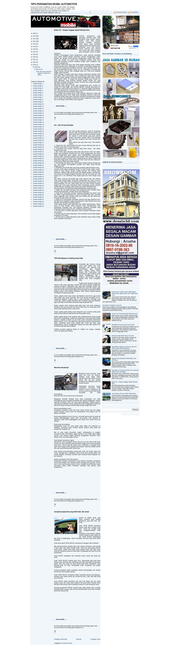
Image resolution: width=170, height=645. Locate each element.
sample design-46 (38, 185)
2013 (34, 44)
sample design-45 (38, 183)
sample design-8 (38, 99)
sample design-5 (38, 92)
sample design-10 (38, 104)
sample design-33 (38, 156)
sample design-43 (38, 179)
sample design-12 (38, 108)
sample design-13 (38, 111)
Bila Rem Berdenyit (61, 367)
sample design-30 (38, 149)
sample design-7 (38, 97)
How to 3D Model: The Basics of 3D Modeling (117, 54)
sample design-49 (38, 192)
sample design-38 (38, 167)
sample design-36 (38, 163)
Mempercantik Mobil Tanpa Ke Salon (123, 336)
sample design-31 (38, 151)
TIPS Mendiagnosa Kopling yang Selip (68, 258)
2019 (34, 54)
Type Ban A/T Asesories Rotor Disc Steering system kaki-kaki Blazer (125, 371)
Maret (36, 67)
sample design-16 (38, 117)
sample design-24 (38, 136)
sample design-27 (38, 142)
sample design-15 (38, 115)
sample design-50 (38, 195)
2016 (34, 49)
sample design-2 (38, 86)
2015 (34, 46)
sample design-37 (38, 165)
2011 (34, 38)
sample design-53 (38, 201)
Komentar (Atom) (67, 643)
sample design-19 (38, 124)
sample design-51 (38, 197)
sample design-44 (38, 181)
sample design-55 (38, 206)
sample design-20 (38, 127)
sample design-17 (38, 120)
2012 (34, 41)
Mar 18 (38, 69)
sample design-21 (38, 129)
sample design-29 (38, 147)
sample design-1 (38, 83)
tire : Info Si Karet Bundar (63, 125)
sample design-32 (38, 154)
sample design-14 (38, 113)
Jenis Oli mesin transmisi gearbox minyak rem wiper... (43, 73)
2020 (34, 57)
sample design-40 (38, 172)
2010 (34, 36)
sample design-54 (38, 204)
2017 (34, 52)
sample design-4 (38, 90)
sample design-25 (38, 138)
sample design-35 (38, 161)
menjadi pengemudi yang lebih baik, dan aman (71, 512)
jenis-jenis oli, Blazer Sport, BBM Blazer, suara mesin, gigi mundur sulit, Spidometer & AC (125, 293)
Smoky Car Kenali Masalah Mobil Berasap (124, 314)
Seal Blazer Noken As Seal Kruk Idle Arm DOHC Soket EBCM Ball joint (124, 347)
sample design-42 (38, 176)
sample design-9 (38, 102)
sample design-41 (38, 174)
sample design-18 (38, 122)
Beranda (78, 639)
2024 (34, 65)
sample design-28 (38, 145)
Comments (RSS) (121, 12)
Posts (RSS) (134, 12)
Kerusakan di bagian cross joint (111, 305)
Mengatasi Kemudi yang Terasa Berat (123, 325)
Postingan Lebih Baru (60, 639)
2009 (34, 33)
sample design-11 (38, 106)
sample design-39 (38, 170)
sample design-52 (38, 199)
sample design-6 (38, 95)
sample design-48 (38, 190)
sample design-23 (38, 133)
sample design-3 (38, 88)
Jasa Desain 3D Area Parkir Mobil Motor (124, 393)
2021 (34, 59)
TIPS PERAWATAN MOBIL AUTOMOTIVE (54, 4)
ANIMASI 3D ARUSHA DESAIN (112, 162)
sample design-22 (38, 131)
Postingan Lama (95, 639)
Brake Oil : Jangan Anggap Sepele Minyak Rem (72, 30)
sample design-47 (38, 188)
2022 (34, 62)
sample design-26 (38, 140)
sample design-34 (38, 158)
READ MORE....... (61, 106)
